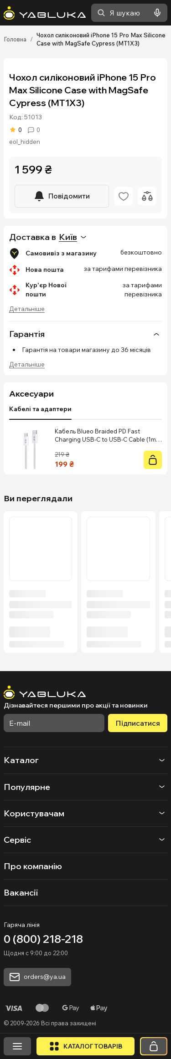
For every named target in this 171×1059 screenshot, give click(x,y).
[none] (85, 334)
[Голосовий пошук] (155, 13)
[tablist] (40, 409)
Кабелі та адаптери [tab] (40, 408)
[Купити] (153, 460)
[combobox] (129, 13)
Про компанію (33, 866)
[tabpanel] (85, 448)
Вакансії (21, 892)
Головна (15, 39)
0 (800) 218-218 (43, 939)
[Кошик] (153, 1046)
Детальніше (27, 309)
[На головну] (45, 13)
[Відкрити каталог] (85, 1046)
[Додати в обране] (123, 196)
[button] (85, 760)
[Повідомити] (62, 196)
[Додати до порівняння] (147, 196)
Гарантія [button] (85, 334)
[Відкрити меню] (17, 1046)
